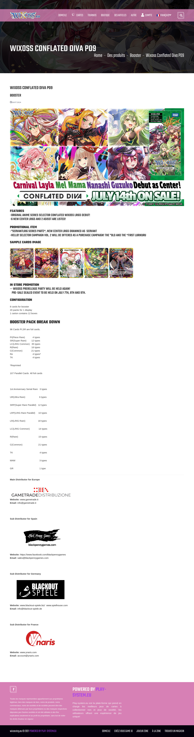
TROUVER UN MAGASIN (174, 731)
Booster (135, 55)
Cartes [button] (77, 15)
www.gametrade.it (29, 499)
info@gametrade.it (26, 503)
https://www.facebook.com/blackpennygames (43, 554)
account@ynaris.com (28, 655)
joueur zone (142, 731)
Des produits (116, 55)
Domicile (62, 15)
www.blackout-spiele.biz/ (32, 605)
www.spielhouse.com (57, 605)
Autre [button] (134, 15)
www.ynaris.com (28, 652)
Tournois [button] (92, 15)
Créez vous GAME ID (123, 731)
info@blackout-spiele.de (29, 608)
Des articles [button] (120, 15)
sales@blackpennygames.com (33, 558)
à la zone (156, 731)
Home (98, 55)
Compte (146, 15)
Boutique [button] (105, 15)
